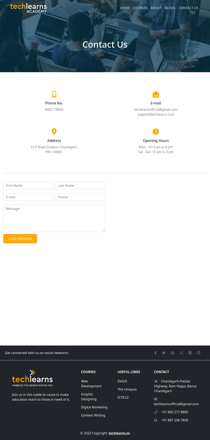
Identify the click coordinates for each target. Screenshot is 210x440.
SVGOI (122, 381)
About (156, 8)
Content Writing (93, 415)
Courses (140, 8)
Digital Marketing (94, 407)
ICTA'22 (123, 397)
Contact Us (188, 8)
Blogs (170, 8)
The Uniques (127, 389)
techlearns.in (119, 433)
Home (125, 8)
